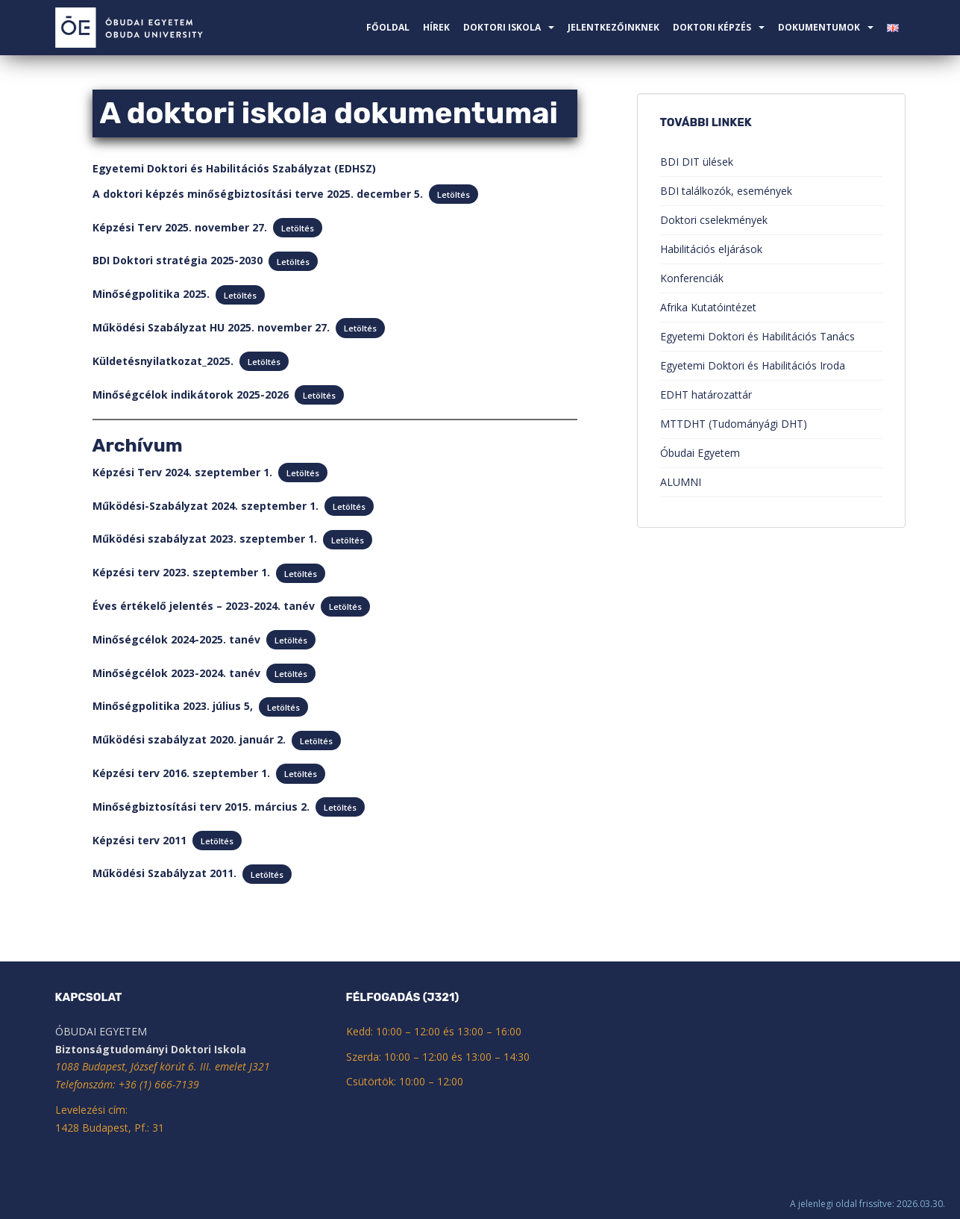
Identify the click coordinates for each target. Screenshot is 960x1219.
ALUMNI (680, 482)
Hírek (436, 27)
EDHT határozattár (706, 394)
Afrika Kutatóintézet (708, 307)
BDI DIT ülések (696, 162)
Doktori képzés (712, 27)
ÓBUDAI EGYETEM (101, 1031)
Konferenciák (692, 278)
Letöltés (453, 194)
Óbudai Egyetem (700, 453)
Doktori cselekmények (714, 220)
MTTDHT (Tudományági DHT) (733, 424)
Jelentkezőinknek (613, 27)
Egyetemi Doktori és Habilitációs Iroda (752, 365)
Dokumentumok (819, 27)
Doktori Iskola (502, 27)
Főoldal (388, 27)
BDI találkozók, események (726, 191)
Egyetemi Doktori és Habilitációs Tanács (757, 336)
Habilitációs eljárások (711, 249)
